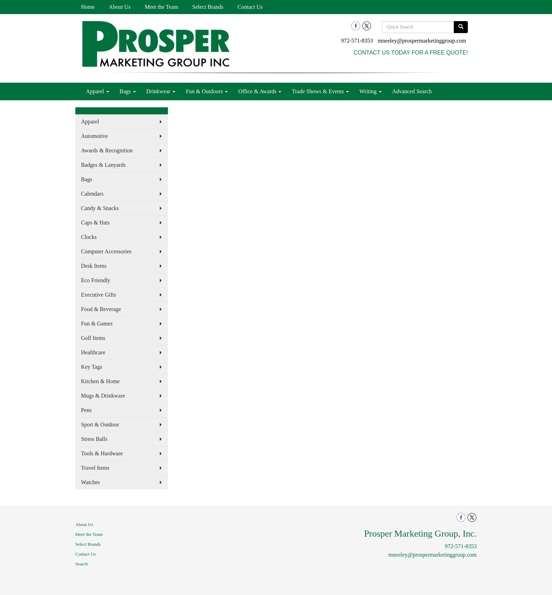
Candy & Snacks (100, 208)
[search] (461, 27)
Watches (90, 482)
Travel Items (95, 468)
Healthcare (93, 352)
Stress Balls (94, 439)
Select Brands (207, 7)
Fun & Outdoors (207, 91)
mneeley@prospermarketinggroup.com (422, 41)
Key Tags (91, 367)
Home (88, 7)
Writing (370, 91)
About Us (120, 7)
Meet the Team (161, 7)
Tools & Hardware (102, 453)
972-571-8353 (357, 41)
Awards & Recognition (107, 150)
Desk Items (93, 266)
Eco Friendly (95, 280)
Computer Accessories (106, 251)
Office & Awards (259, 91)
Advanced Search (412, 91)
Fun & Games (97, 324)
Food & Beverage (101, 309)
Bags (128, 91)
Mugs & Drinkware (103, 396)
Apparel (97, 91)
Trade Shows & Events (320, 91)
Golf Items (93, 338)
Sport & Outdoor (100, 425)
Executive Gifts (98, 295)
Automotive (94, 136)
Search (81, 563)
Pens (86, 410)
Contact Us (250, 7)
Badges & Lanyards (103, 165)
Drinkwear (160, 91)
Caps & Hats (95, 223)
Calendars (92, 194)
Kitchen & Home (100, 381)
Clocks (88, 237)
